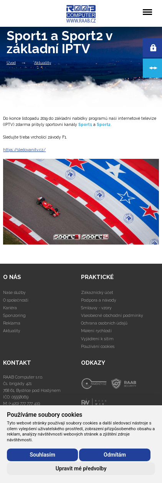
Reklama (11, 323)
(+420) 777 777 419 (24, 403)
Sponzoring (14, 315)
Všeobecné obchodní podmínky (112, 315)
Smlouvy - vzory (96, 307)
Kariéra (10, 307)
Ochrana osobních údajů (104, 323)
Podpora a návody (98, 300)
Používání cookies (97, 346)
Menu (147, 8)
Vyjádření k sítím (97, 338)
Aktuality (42, 62)
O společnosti (15, 300)
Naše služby (14, 292)
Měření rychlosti (96, 330)
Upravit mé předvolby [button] (81, 468)
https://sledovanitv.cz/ (24, 149)
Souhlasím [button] (42, 455)
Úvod (11, 62)
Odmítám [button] (115, 455)
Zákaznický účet (97, 292)
